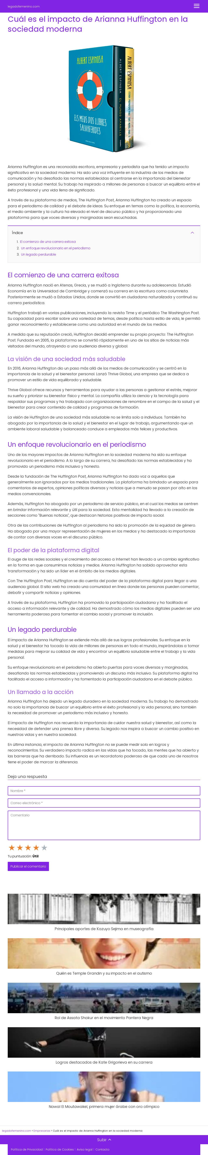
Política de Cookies (60, 1149)
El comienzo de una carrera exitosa (48, 241)
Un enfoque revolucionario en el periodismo (55, 248)
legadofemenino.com (24, 6)
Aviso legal (84, 1149)
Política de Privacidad (27, 1149)
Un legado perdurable (38, 254)
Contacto (102, 1149)
